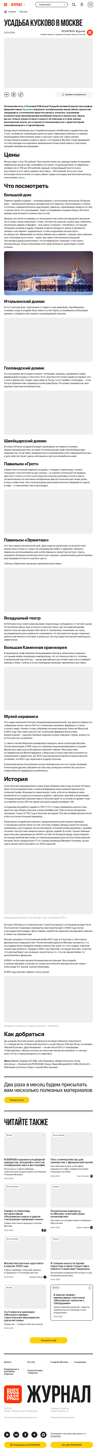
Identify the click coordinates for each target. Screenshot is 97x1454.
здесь (21, 177)
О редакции (80, 1362)
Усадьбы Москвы (59, 1362)
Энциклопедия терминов (35, 1371)
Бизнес (8, 1362)
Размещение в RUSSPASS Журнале (11, 1371)
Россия (31, 1362)
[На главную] (5, 4)
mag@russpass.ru (59, 1411)
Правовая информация (62, 1417)
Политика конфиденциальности (21, 1417)
